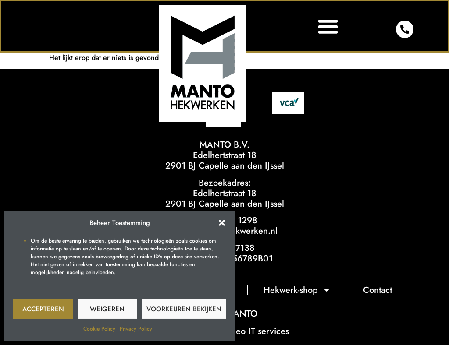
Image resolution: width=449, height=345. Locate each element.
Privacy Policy (136, 329)
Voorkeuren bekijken (183, 309)
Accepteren (43, 309)
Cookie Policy (99, 329)
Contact (377, 290)
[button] (221, 222)
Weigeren (107, 309)
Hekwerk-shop (297, 290)
